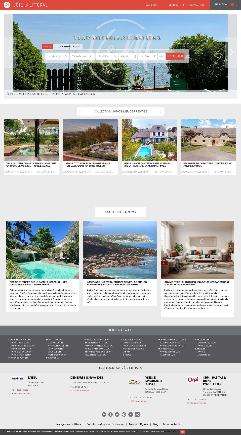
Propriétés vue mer (57, 355)
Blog (155, 424)
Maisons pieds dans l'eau (96, 343)
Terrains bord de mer (21, 349)
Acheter (151, 5)
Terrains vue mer (56, 349)
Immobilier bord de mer (19, 340)
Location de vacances (68, 47)
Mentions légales (138, 424)
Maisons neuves (204, 346)
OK (182, 432)
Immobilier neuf (203, 340)
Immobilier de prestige (131, 340)
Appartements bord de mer (23, 346)
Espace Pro (196, 5)
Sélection (224, 4)
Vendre (173, 5)
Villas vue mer (54, 352)
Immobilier (200, 349)
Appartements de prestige (134, 346)
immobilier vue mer (55, 340)
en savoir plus (170, 431)
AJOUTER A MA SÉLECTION (17, 172)
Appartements (203, 355)
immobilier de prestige (130, 112)
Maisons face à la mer (21, 352)
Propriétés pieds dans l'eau (98, 352)
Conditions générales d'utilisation (105, 424)
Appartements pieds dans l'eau (99, 346)
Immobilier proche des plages (172, 340)
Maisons (201, 352)
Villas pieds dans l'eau (95, 355)
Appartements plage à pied (172, 346)
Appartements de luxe (170, 352)
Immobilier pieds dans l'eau (96, 340)
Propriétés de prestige (133, 349)
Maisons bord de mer (20, 343)
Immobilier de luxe (166, 349)
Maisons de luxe (167, 355)
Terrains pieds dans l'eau (97, 349)
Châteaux (127, 355)
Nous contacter (172, 424)
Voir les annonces (22, 393)
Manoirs (126, 352)
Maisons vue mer (55, 343)
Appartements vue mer (58, 346)
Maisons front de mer (21, 355)
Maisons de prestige (132, 343)
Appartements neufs (206, 343)
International (52, 358)
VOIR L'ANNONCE (45, 172)
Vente (47, 47)
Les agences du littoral (68, 424)
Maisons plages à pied (170, 343)
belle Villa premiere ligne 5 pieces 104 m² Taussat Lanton (52, 94)
